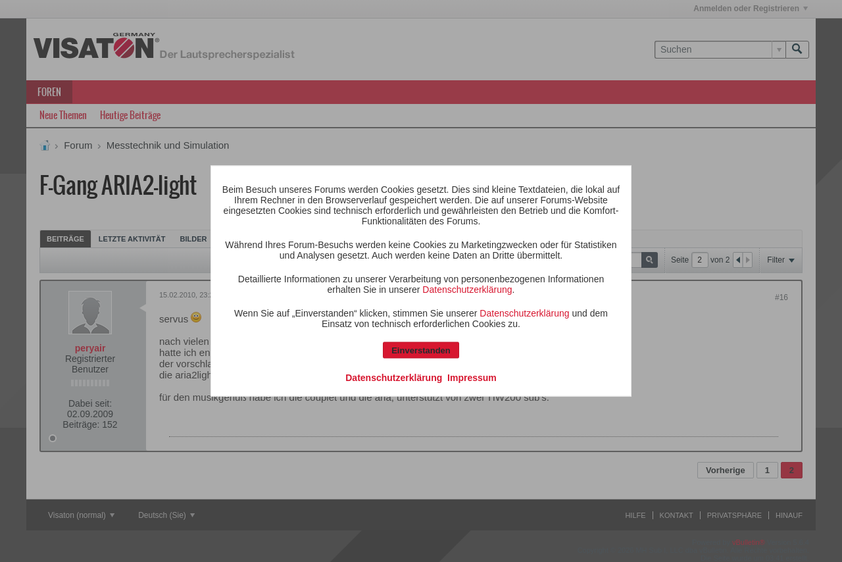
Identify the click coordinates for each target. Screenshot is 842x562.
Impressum (472, 377)
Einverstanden (421, 350)
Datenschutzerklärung (467, 289)
